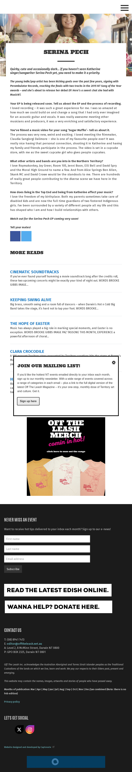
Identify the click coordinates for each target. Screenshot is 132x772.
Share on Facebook (15, 236)
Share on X (19, 729)
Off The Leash (35, 6)
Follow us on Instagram (29, 729)
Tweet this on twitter (26, 236)
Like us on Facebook (8, 729)
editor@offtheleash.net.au (24, 643)
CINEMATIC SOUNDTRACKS (34, 271)
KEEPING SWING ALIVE (30, 299)
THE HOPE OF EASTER (30, 323)
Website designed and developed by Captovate (29, 747)
